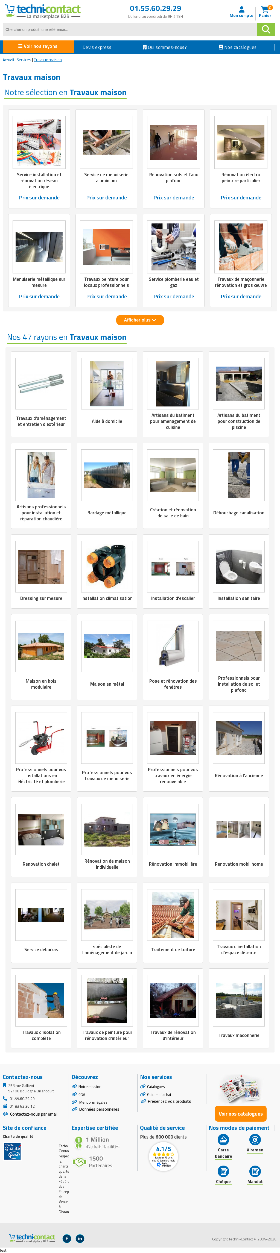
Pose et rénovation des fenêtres (173, 684)
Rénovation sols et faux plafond (173, 177)
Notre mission (89, 1086)
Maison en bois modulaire (41, 684)
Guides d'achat (159, 1094)
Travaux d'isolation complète (41, 1035)
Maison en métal (107, 684)
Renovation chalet (41, 864)
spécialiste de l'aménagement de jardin (107, 949)
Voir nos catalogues (241, 1114)
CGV (81, 1094)
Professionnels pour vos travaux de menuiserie (107, 775)
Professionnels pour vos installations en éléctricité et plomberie (41, 775)
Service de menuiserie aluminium (106, 177)
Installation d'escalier (173, 598)
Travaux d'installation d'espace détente (239, 949)
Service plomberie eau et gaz (174, 282)
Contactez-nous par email (33, 1114)
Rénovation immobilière (173, 864)
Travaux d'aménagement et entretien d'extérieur (41, 421)
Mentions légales (92, 1102)
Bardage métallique (107, 512)
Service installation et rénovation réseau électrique (39, 180)
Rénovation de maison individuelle (107, 864)
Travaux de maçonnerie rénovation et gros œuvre (241, 282)
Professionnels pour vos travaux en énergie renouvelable (173, 775)
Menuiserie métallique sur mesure (39, 282)
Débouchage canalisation (238, 512)
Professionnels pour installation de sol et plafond (239, 684)
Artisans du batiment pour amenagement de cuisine (173, 421)
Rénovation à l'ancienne (239, 775)
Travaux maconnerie (238, 1035)
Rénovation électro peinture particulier (240, 177)
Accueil (8, 60)
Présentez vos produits (169, 1101)
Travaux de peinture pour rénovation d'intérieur (107, 1035)
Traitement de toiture (173, 949)
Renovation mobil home (239, 864)
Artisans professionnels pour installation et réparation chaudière (41, 512)
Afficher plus (140, 320)
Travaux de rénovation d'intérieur (173, 1035)
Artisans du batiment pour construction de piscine (238, 421)
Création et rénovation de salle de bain (173, 512)
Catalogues (156, 1086)
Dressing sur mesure (41, 598)
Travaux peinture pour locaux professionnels (106, 282)
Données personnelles (99, 1109)
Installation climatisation (107, 598)
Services (23, 60)
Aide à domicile (107, 421)
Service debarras (41, 949)
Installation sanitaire (239, 598)
